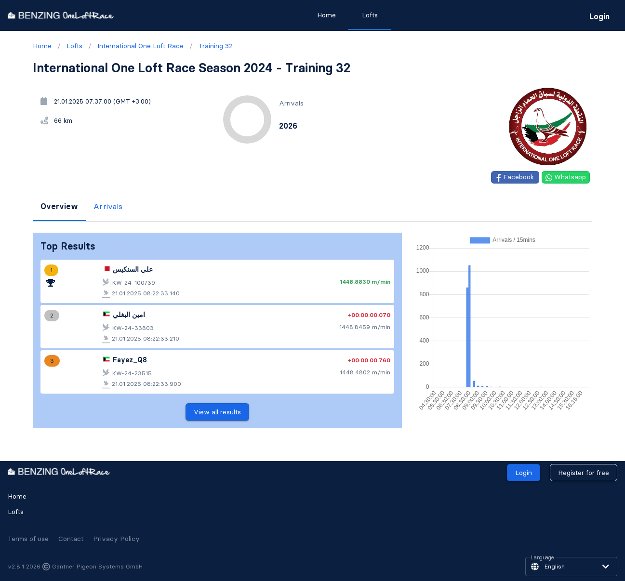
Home (17, 496)
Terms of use (28, 538)
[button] (571, 566)
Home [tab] (326, 15)
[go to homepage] (61, 15)
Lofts (16, 511)
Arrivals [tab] (107, 206)
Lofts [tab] (369, 15)
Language (542, 558)
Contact (70, 538)
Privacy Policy (116, 538)
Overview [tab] (59, 206)
